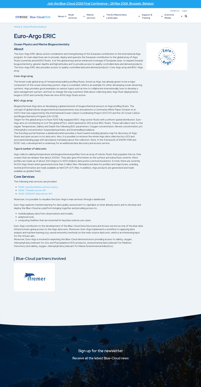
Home (17, 26)
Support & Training (147, 16)
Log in (184, 10)
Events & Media (169, 16)
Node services (72, 16)
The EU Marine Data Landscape (116, 16)
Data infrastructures (34, 26)
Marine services (91, 16)
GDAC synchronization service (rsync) (38, 186)
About (61, 16)
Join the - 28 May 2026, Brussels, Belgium (100, 3)
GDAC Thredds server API (32, 190)
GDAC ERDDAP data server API (35, 193)
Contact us (174, 10)
